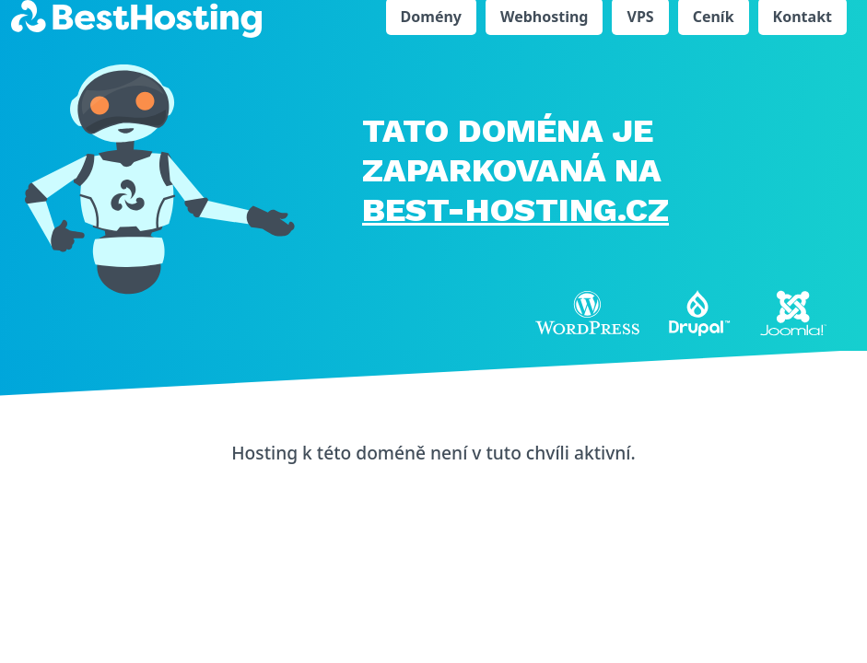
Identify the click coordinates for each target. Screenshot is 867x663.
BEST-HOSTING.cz (515, 210)
